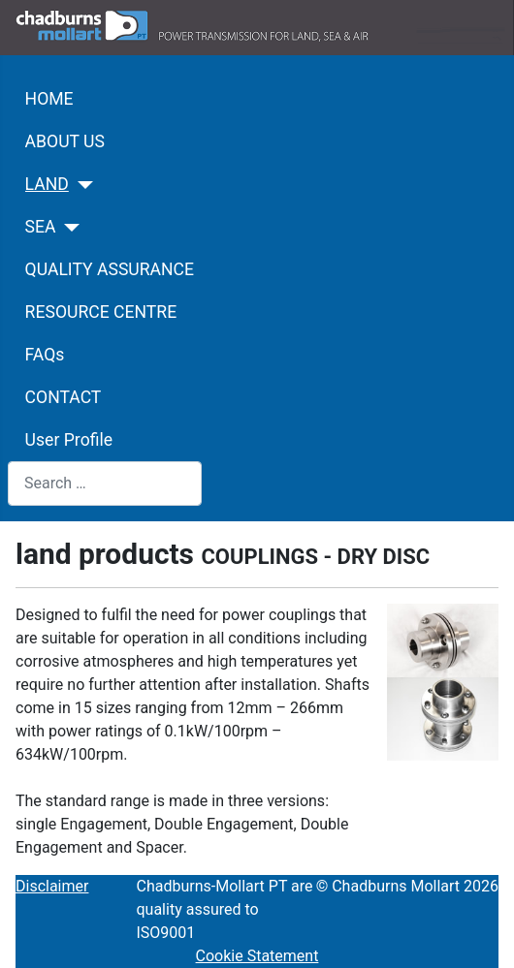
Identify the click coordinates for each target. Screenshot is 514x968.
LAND (47, 184)
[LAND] (81, 185)
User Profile (68, 440)
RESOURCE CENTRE (101, 312)
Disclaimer (52, 886)
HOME (49, 99)
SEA (40, 226)
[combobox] (105, 483)
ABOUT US (65, 141)
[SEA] (68, 228)
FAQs (45, 354)
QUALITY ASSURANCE (109, 269)
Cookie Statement (257, 956)
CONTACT (63, 397)
